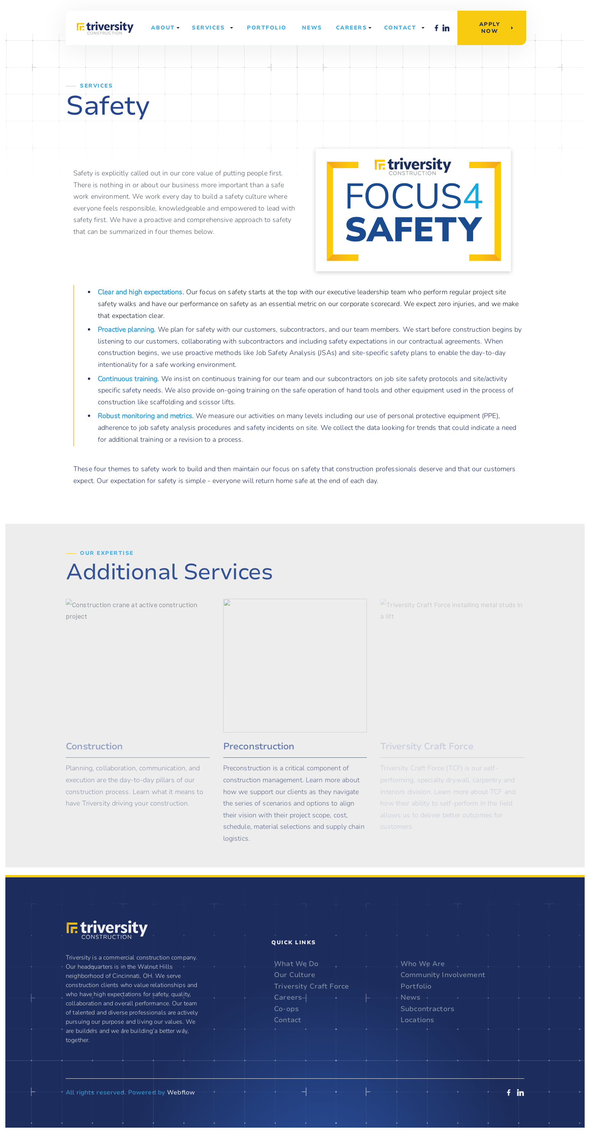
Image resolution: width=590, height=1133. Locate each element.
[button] (165, 28)
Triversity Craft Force (311, 986)
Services (208, 27)
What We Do (296, 964)
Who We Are (422, 964)
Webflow (181, 1092)
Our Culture (294, 975)
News (312, 27)
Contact (400, 27)
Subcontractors (427, 1009)
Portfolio (267, 27)
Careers (288, 997)
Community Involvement (442, 975)
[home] (105, 27)
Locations (417, 1020)
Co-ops (286, 1009)
